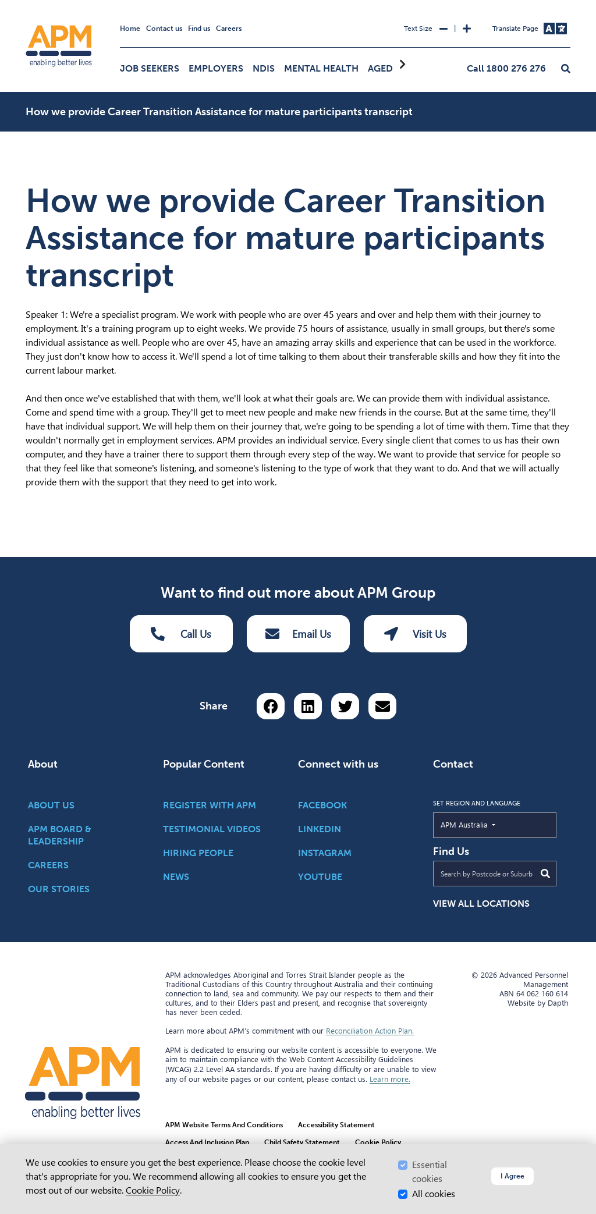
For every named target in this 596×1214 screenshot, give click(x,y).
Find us (199, 28)
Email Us (298, 634)
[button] (565, 69)
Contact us (164, 28)
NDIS (264, 68)
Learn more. (390, 1079)
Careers (229, 28)
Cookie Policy (153, 1190)
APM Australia (491, 824)
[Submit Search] (545, 873)
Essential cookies (429, 1171)
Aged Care (393, 68)
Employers (216, 68)
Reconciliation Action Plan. (370, 1030)
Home (130, 28)
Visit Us (415, 634)
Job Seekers (149, 68)
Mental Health (321, 68)
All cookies (433, 1193)
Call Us (181, 634)
